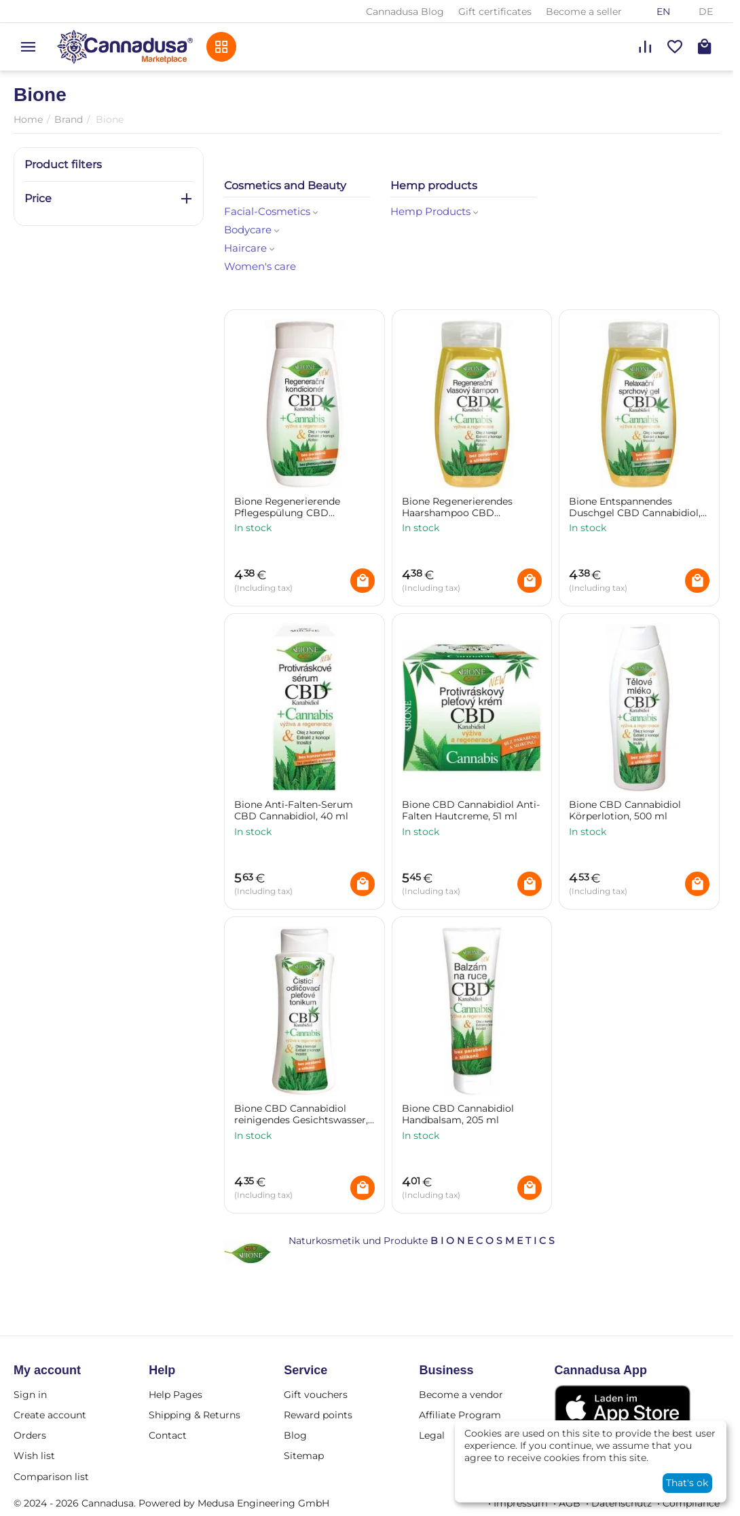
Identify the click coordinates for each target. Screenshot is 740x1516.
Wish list (34, 1456)
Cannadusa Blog (405, 11)
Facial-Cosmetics (272, 211)
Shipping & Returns (194, 1415)
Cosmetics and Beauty (285, 185)
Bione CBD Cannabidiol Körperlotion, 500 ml (625, 810)
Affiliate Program (460, 1415)
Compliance (691, 1503)
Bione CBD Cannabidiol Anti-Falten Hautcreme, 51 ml (471, 810)
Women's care (260, 266)
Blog (295, 1435)
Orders (30, 1435)
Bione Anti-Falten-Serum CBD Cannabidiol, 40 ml (293, 810)
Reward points (318, 1415)
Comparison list (51, 1477)
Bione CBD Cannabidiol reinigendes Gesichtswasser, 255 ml (301, 1114)
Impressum (521, 1503)
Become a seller (584, 11)
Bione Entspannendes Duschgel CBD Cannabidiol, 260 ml (635, 507)
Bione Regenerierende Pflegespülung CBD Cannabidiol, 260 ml (287, 507)
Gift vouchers (316, 1394)
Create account (50, 1415)
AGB (569, 1503)
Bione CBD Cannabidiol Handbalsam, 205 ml (458, 1114)
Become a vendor (461, 1394)
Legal (432, 1435)
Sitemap (304, 1456)
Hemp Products (435, 211)
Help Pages (175, 1394)
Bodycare (253, 229)
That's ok (687, 1483)
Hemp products (433, 185)
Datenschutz (621, 1503)
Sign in (30, 1394)
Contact (168, 1435)
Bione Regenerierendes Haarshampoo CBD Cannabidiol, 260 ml (457, 507)
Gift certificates (495, 11)
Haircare (250, 247)
